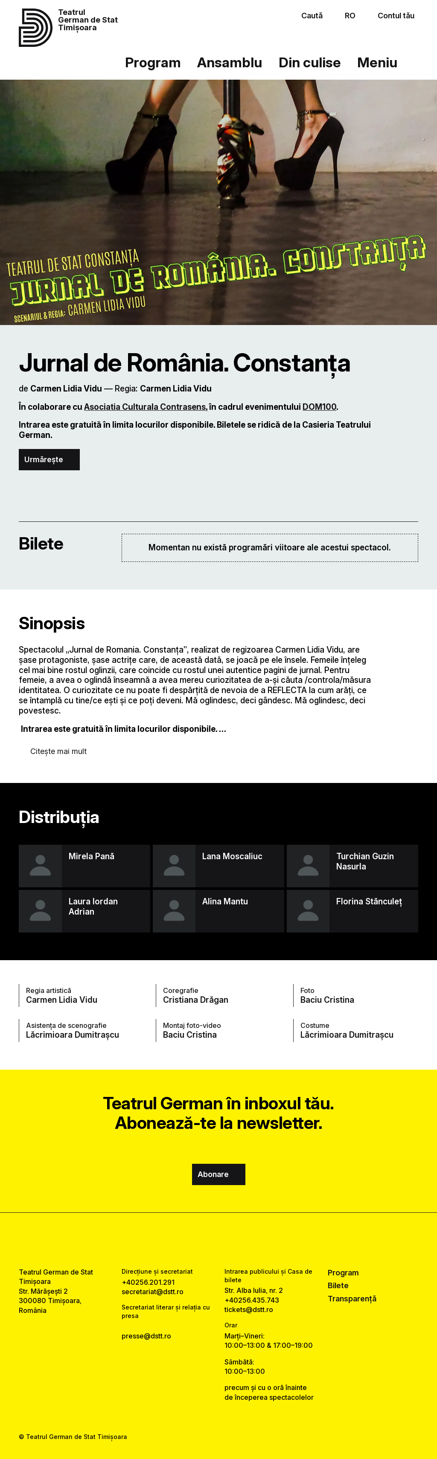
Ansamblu (229, 62)
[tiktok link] (242, 1240)
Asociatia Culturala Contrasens (145, 407)
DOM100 (319, 407)
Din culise (310, 62)
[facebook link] (194, 1240)
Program (153, 62)
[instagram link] (218, 1240)
